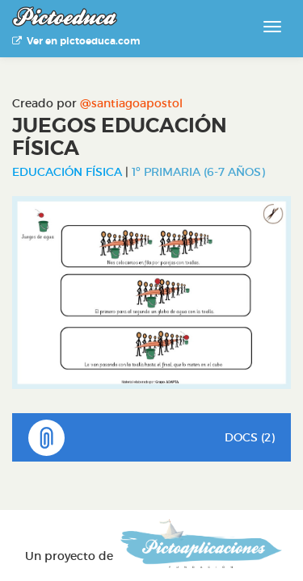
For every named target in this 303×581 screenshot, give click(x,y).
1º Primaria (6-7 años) (198, 172)
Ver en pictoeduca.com (76, 41)
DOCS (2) (151, 438)
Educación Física (67, 172)
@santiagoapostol (131, 103)
